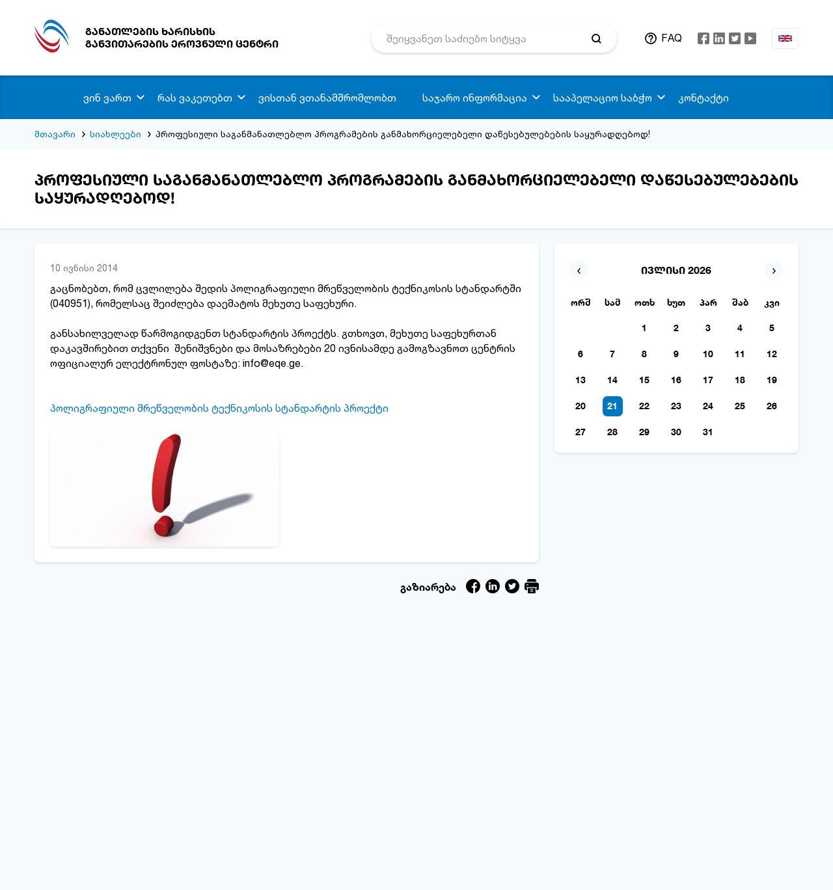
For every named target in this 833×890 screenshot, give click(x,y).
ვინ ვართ (107, 97)
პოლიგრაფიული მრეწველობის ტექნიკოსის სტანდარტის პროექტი (219, 407)
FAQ (671, 37)
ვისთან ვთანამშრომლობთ (327, 97)
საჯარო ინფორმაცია (474, 97)
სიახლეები (115, 133)
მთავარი (54, 133)
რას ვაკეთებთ (194, 97)
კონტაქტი (703, 97)
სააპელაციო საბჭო (602, 97)
